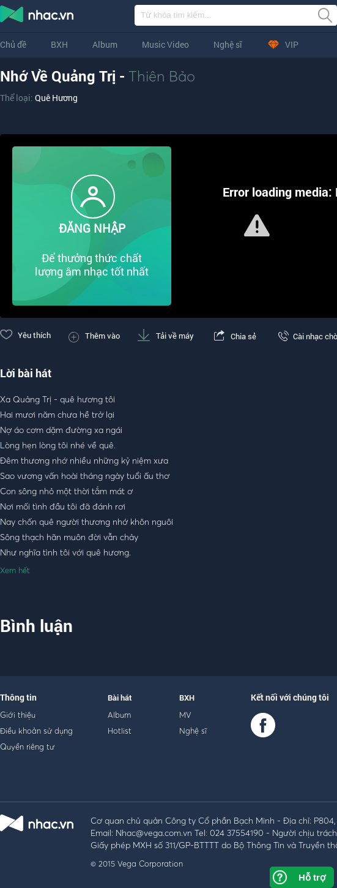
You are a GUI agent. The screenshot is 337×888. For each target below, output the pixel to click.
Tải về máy (166, 335)
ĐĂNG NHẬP (92, 228)
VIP (282, 44)
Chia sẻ (234, 336)
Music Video (165, 44)
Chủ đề (13, 44)
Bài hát (120, 697)
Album (104, 44)
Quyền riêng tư (27, 746)
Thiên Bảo (161, 76)
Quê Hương (56, 97)
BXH (59, 44)
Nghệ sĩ (227, 44)
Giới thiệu (17, 715)
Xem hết (15, 570)
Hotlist (119, 731)
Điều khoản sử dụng (36, 731)
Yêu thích (25, 335)
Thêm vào (94, 335)
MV (185, 715)
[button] (257, 225)
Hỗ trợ (311, 877)
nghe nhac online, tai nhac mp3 (37, 17)
